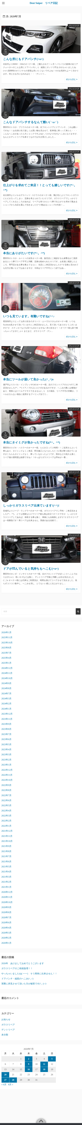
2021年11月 (6, 836)
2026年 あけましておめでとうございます (22, 963)
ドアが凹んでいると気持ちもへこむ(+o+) (31, 568)
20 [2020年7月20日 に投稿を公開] (5, 1074)
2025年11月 (6, 637)
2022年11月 (6, 775)
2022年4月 (6, 810)
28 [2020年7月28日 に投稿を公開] (13, 1080)
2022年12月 (7, 770)
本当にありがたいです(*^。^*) (24, 253)
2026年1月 (6, 632)
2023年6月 (6, 739)
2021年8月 (6, 851)
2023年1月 (6, 765)
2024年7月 (6, 693)
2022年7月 (6, 795)
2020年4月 (6, 927)
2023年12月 (7, 714)
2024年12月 (7, 668)
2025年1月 (6, 663)
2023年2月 (6, 759)
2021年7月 (6, 856)
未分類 (4, 1035)
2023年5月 (6, 744)
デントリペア (74, 26)
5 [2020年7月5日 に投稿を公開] (52, 1059)
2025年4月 (6, 658)
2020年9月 (6, 907)
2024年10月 (7, 678)
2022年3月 (6, 815)
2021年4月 (6, 871)
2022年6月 (6, 800)
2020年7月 (6, 917)
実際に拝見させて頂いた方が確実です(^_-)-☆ (24, 983)
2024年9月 (6, 683)
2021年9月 (6, 846)
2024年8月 (6, 688)
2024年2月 (6, 703)
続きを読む (72, 79)
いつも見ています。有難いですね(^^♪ (28, 316)
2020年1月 (6, 943)
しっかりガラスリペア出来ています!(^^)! (31, 505)
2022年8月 (6, 790)
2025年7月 (6, 653)
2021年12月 (7, 831)
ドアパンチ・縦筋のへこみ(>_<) (17, 978)
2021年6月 (6, 861)
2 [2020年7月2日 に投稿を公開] (28, 1059)
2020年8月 (6, 912)
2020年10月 (7, 902)
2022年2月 (6, 820)
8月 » (10, 1084)
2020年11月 (6, 897)
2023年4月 (6, 749)
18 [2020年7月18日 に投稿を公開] (44, 1069)
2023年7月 (6, 734)
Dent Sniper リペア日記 (44, 3)
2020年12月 (7, 892)
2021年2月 (6, 882)
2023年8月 (6, 729)
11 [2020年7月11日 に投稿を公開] (44, 1064)
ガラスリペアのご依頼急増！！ (17, 968)
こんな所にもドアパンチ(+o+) (23, 59)
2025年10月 (7, 642)
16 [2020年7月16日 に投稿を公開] (29, 1069)
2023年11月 (6, 719)
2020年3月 (6, 933)
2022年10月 (7, 780)
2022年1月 (6, 826)
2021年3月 (6, 877)
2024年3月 (6, 698)
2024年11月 (6, 673)
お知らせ (5, 1019)
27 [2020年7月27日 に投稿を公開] (5, 1080)
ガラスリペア (74, 152)
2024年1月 (6, 709)
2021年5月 (6, 866)
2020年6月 (6, 922)
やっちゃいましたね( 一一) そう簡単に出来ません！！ (29, 973)
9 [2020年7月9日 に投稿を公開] (28, 1064)
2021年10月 (7, 841)
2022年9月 (6, 785)
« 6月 (3, 1084)
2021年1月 (6, 887)
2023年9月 (6, 724)
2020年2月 (6, 938)
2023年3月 (6, 754)
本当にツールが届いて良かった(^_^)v (28, 379)
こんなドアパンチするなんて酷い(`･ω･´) (30, 122)
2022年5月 (6, 805)
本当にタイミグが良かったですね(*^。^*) (31, 442)
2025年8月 (6, 647)
